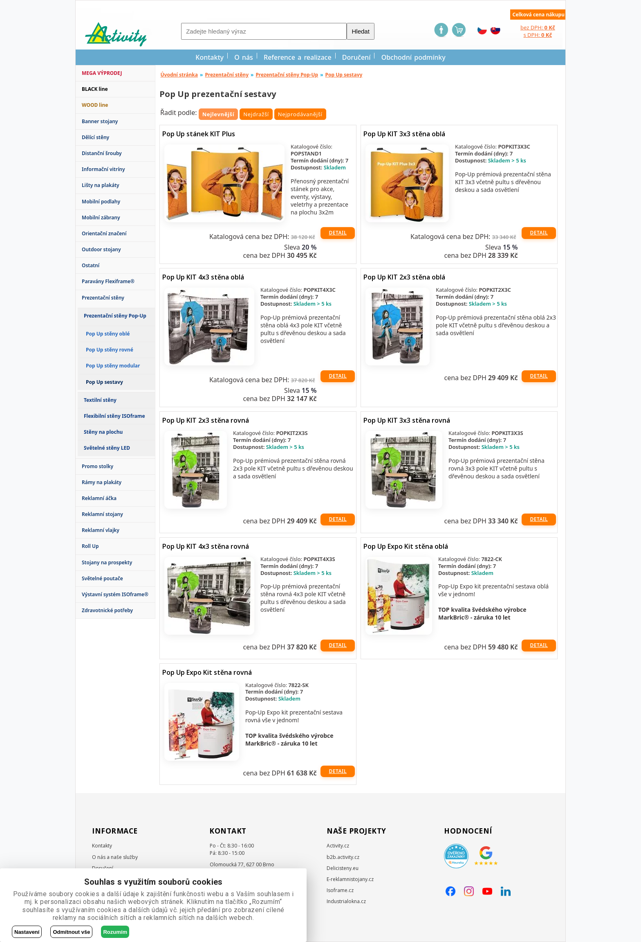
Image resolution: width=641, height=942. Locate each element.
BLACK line (95, 89)
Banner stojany (100, 121)
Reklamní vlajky (100, 530)
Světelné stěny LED (107, 447)
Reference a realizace (298, 57)
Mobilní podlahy (101, 201)
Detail (338, 232)
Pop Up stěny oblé (108, 333)
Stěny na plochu (103, 431)
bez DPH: (537, 27)
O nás (243, 57)
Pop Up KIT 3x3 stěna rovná (406, 420)
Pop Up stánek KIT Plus (198, 133)
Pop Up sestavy (344, 74)
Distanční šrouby (102, 153)
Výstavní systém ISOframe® (115, 594)
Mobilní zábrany (101, 217)
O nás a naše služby (115, 857)
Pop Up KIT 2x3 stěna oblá (404, 277)
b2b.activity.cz (343, 857)
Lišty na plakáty (100, 185)
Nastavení (26, 932)
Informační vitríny (103, 169)
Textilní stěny (100, 400)
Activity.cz (338, 845)
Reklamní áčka (99, 498)
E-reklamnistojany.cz (350, 879)
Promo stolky (97, 466)
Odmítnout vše (71, 932)
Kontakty (209, 57)
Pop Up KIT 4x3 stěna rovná (205, 546)
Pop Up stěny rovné (109, 349)
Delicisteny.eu (343, 868)
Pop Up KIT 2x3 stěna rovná (205, 420)
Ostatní (90, 265)
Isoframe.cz (340, 890)
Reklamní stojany (102, 514)
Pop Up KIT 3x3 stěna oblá (404, 133)
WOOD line (95, 104)
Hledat (360, 31)
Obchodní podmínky (413, 57)
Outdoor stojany (101, 249)
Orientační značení (104, 233)
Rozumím (115, 932)
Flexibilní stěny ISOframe (114, 415)
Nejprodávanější (300, 114)
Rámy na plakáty (101, 482)
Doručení (356, 57)
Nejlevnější (218, 114)
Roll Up (90, 546)
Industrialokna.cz (346, 901)
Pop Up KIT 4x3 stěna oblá (203, 277)
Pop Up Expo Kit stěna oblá (405, 546)
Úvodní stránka (179, 74)
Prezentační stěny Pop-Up (115, 315)
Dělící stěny (95, 137)
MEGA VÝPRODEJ (102, 73)
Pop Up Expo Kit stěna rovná (207, 672)
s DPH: (537, 34)
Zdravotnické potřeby (107, 610)
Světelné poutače (102, 578)
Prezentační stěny (103, 297)
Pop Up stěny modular (113, 365)
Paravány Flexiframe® (108, 281)
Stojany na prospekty (107, 562)
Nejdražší (256, 114)
